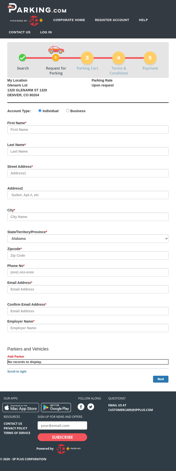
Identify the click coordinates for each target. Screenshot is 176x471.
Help (143, 20)
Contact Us (19, 32)
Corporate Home (69, 20)
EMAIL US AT (117, 405)
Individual (50, 111)
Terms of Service (17, 433)
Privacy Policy (15, 428)
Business (77, 111)
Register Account (112, 20)
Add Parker (15, 356)
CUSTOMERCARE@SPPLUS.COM (130, 410)
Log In (46, 32)
